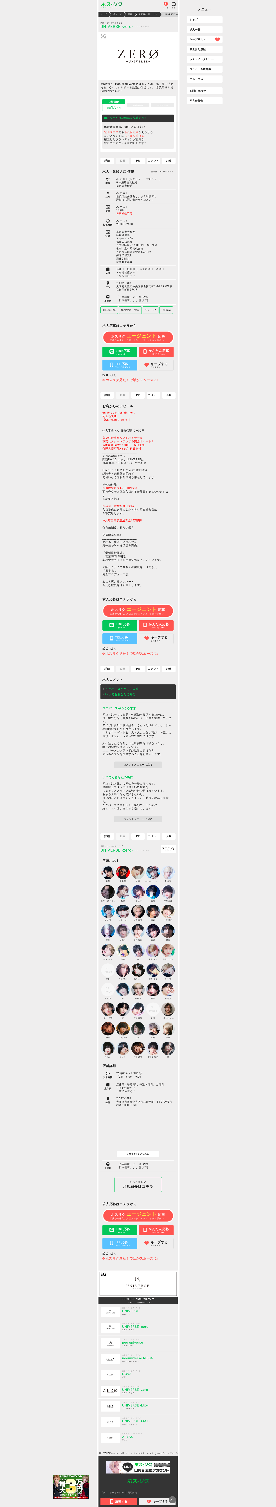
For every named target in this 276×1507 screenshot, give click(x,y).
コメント (153, 160)
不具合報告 (196, 100)
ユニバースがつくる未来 (122, 689)
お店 (169, 160)
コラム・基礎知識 (200, 69)
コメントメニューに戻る (138, 764)
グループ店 (196, 79)
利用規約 (132, 1492)
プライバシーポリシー (112, 1492)
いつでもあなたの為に (120, 694)
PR (138, 160)
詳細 (107, 160)
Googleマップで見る (138, 1154)
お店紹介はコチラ (138, 1184)
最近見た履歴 (198, 49)
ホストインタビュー (202, 59)
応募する (118, 1501)
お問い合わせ (198, 90)
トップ (194, 19)
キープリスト (205, 39)
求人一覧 (195, 29)
